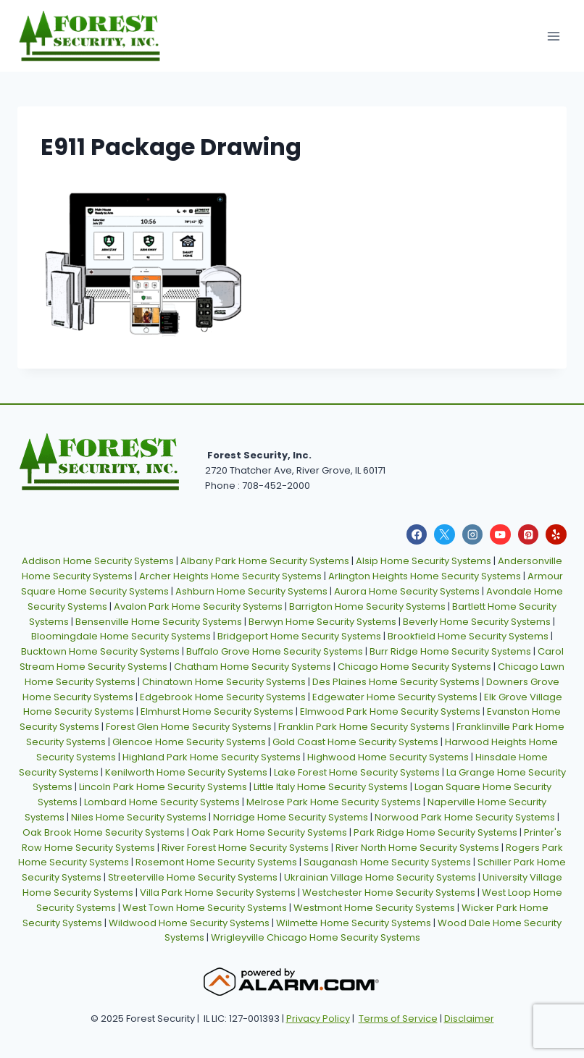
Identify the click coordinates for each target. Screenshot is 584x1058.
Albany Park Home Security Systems (264, 561)
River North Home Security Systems (417, 848)
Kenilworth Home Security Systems (186, 772)
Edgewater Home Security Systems (394, 697)
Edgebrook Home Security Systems (223, 697)
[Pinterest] (528, 534)
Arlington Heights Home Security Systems (424, 576)
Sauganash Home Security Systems (387, 862)
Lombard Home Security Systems (162, 802)
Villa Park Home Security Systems (218, 892)
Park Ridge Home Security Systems (435, 832)
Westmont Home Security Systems (374, 908)
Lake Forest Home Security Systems (357, 772)
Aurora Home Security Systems (407, 591)
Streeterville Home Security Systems (193, 877)
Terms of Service (398, 1018)
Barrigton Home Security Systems (367, 606)
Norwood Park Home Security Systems (465, 817)
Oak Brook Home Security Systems (103, 832)
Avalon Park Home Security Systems (198, 606)
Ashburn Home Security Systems (251, 591)
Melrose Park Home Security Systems (333, 802)
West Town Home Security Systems (204, 908)
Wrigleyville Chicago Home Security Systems (315, 937)
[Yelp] (556, 534)
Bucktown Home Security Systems (100, 651)
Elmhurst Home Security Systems (217, 711)
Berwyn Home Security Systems (322, 622)
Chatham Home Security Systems (252, 666)
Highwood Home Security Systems (388, 757)
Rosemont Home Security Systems (216, 862)
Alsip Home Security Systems (423, 561)
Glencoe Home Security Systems (189, 742)
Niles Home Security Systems (139, 817)
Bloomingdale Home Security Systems (121, 636)
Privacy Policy (318, 1018)
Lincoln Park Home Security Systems (163, 787)
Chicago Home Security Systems (414, 666)
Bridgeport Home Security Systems (299, 636)
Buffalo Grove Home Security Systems (274, 651)
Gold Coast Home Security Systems (355, 742)
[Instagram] (472, 534)
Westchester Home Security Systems (388, 892)
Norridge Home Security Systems (290, 817)
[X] (444, 534)
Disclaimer (469, 1018)
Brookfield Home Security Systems (468, 636)
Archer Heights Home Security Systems (230, 576)
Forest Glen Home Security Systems (189, 727)
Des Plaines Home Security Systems (396, 682)
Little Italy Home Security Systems (331, 787)
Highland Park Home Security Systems (211, 757)
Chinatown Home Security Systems (224, 682)
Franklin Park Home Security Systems (364, 727)
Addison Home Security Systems (98, 561)
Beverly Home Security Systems (477, 622)
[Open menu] (553, 36)
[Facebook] (416, 534)
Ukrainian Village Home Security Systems (380, 877)
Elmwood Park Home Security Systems (390, 711)
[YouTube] (500, 534)
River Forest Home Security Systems (245, 848)
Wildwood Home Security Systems (189, 923)
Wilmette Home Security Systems (353, 923)
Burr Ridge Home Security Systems (450, 651)
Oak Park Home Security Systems (269, 832)
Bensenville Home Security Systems (158, 622)
